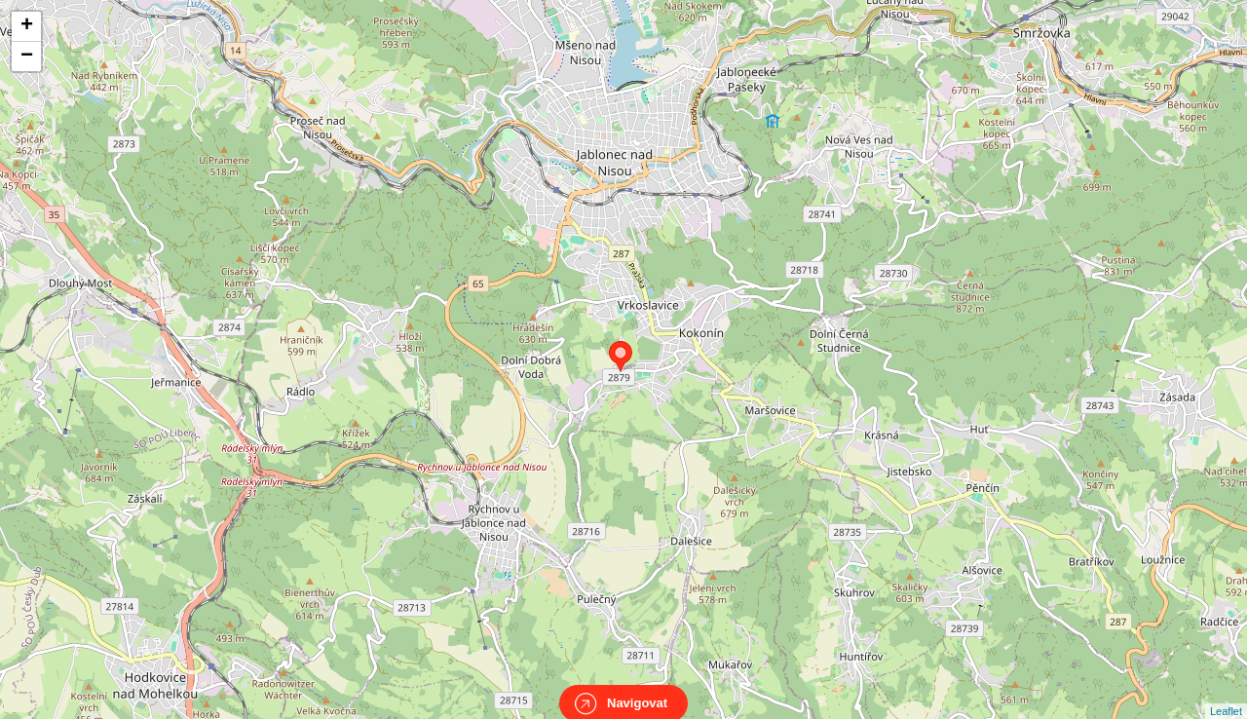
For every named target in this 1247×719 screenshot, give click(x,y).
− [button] (26, 56)
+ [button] (26, 26)
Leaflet (1226, 694)
